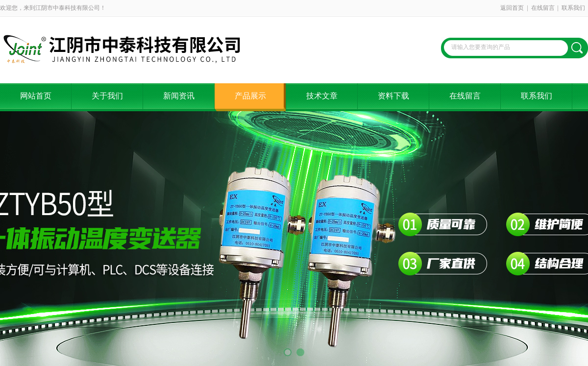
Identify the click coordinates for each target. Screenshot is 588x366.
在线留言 (543, 7)
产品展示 (250, 96)
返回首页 (512, 7)
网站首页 (35, 96)
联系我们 (573, 7)
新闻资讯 (179, 96)
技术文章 (322, 96)
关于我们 (107, 96)
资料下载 (393, 96)
